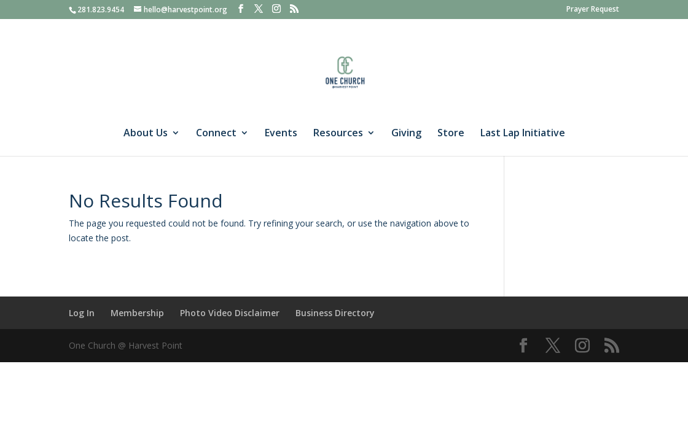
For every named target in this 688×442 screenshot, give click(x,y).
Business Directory (335, 313)
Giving (406, 133)
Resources (338, 133)
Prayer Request (592, 10)
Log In (82, 313)
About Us (145, 133)
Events (281, 133)
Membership (137, 313)
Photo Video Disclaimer (230, 313)
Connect (216, 133)
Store (450, 133)
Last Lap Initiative (522, 133)
